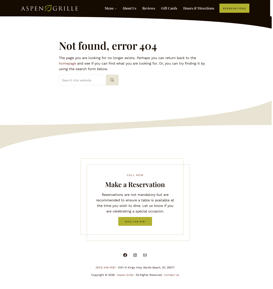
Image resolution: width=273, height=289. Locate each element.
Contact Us (171, 275)
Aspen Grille (125, 275)
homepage (67, 63)
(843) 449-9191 (135, 221)
